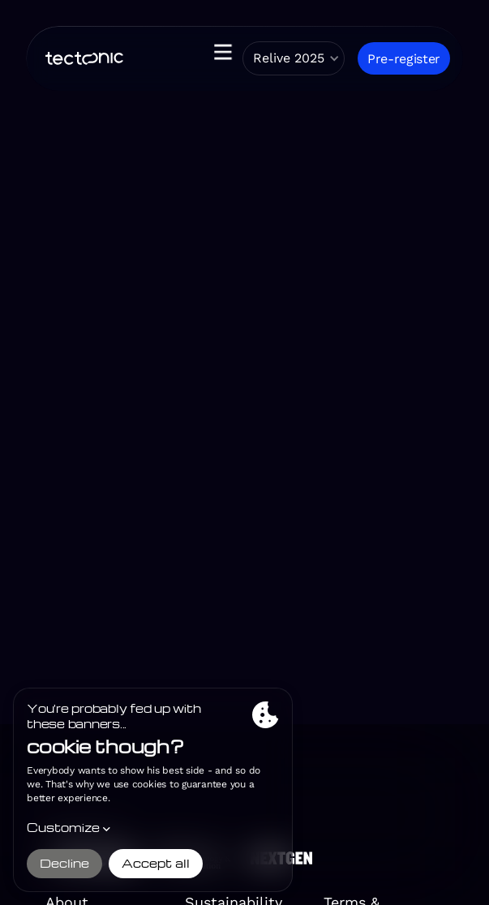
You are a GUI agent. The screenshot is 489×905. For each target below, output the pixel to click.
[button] (216, 58)
